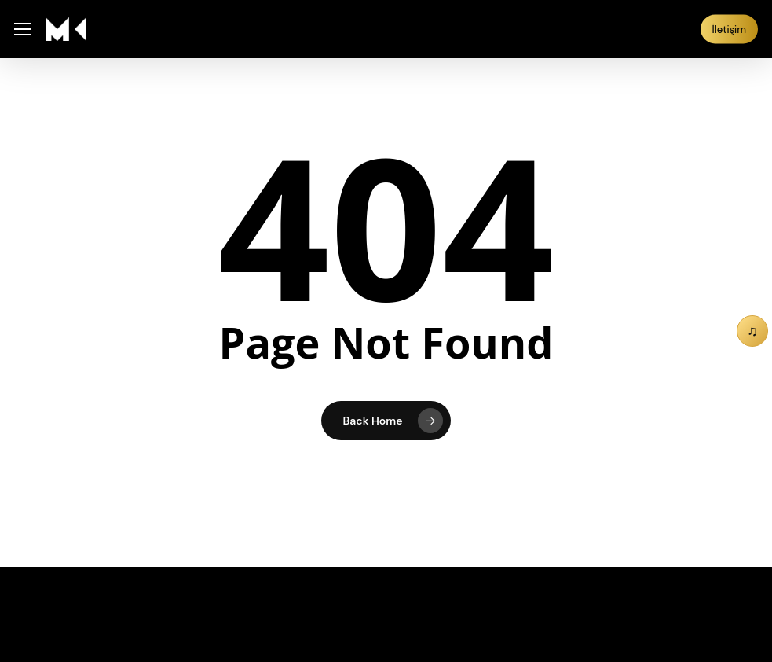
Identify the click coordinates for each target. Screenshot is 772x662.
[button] (22, 29)
